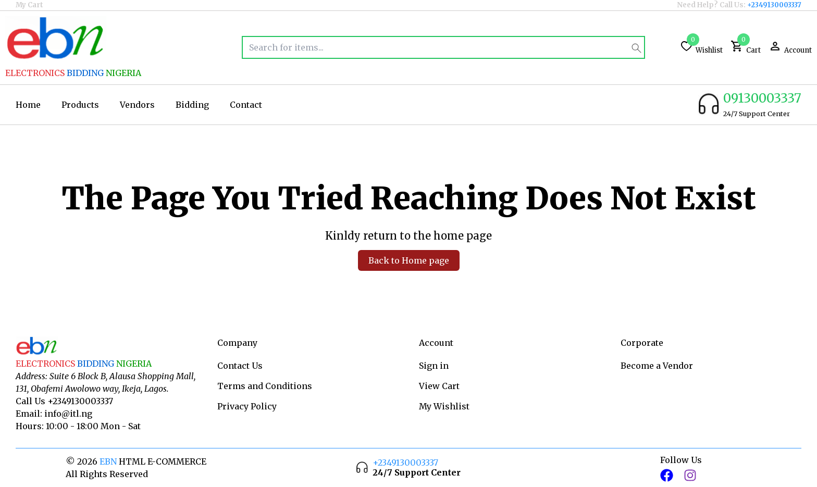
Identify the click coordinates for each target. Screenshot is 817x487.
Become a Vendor (657, 365)
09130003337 (762, 98)
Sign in (434, 365)
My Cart (29, 5)
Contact (246, 104)
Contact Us (240, 365)
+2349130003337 (774, 5)
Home (28, 104)
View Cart (439, 386)
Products (80, 104)
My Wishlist (444, 406)
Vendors (137, 104)
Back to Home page (408, 260)
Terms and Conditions (264, 386)
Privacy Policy (247, 406)
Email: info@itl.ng (54, 413)
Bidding (192, 104)
